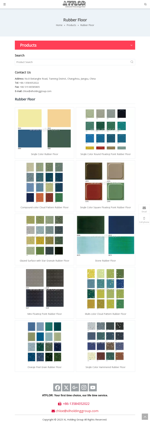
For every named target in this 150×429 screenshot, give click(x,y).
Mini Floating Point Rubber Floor (44, 313)
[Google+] (75, 387)
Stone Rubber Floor (105, 260)
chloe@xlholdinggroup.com (37, 91)
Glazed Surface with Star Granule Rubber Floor (44, 260)
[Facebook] (57, 387)
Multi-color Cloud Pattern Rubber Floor (105, 313)
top (145, 417)
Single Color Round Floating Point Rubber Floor (105, 154)
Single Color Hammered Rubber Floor (105, 367)
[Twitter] (66, 387)
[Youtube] (93, 387)
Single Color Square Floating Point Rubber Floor (105, 207)
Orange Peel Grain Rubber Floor (44, 367)
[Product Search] (72, 62)
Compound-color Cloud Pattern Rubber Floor (45, 207)
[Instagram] (84, 387)
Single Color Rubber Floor (44, 154)
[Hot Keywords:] (132, 62)
